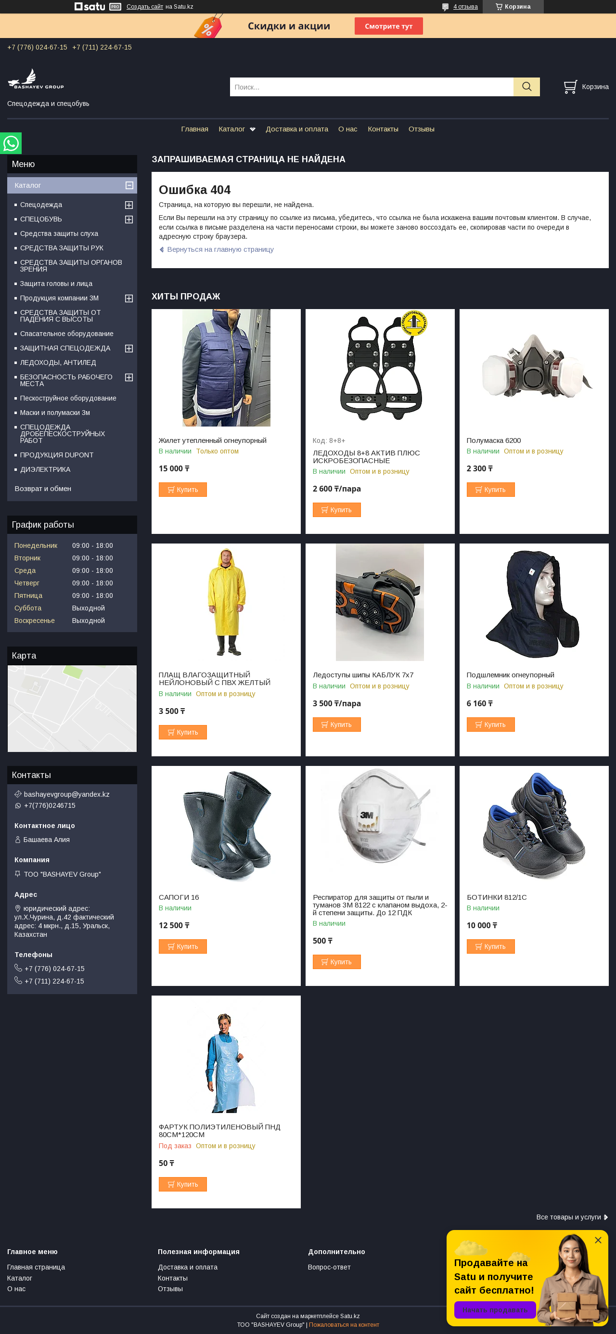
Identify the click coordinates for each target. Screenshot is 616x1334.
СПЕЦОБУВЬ (41, 219)
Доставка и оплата (297, 129)
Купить (187, 489)
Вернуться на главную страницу (220, 249)
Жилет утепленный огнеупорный (213, 440)
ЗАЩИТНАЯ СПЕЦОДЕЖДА (65, 348)
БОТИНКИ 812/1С (497, 897)
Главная (194, 129)
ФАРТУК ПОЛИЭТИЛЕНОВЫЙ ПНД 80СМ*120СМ (220, 1131)
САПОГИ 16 (179, 897)
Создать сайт (145, 6)
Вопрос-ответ (329, 1267)
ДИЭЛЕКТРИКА (45, 469)
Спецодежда (41, 204)
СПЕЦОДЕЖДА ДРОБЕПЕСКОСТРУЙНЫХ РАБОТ (62, 433)
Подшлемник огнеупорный (510, 675)
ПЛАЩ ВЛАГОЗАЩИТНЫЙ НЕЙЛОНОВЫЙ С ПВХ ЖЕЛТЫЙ (214, 678)
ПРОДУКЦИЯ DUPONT (57, 455)
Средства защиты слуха (59, 233)
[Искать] (526, 87)
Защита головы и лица (56, 283)
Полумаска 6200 (494, 440)
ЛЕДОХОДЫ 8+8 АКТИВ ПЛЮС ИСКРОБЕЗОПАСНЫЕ (366, 457)
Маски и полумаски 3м (55, 412)
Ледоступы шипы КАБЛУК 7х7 (363, 675)
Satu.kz (350, 1316)
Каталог (231, 129)
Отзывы (422, 129)
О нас (348, 129)
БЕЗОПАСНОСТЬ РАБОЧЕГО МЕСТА (66, 380)
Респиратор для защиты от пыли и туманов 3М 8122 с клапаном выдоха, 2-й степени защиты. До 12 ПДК (380, 905)
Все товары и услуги (569, 1217)
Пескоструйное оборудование (68, 398)
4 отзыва (465, 6)
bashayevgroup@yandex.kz (67, 794)
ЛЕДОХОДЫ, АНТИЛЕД (58, 362)
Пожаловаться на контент (344, 1324)
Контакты (383, 129)
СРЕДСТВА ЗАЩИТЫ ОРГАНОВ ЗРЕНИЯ (71, 266)
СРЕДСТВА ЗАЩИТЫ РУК (61, 248)
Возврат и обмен (42, 488)
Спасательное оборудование (67, 333)
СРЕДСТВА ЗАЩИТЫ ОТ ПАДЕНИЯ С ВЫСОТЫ (60, 316)
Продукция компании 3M (59, 298)
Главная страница (36, 1267)
